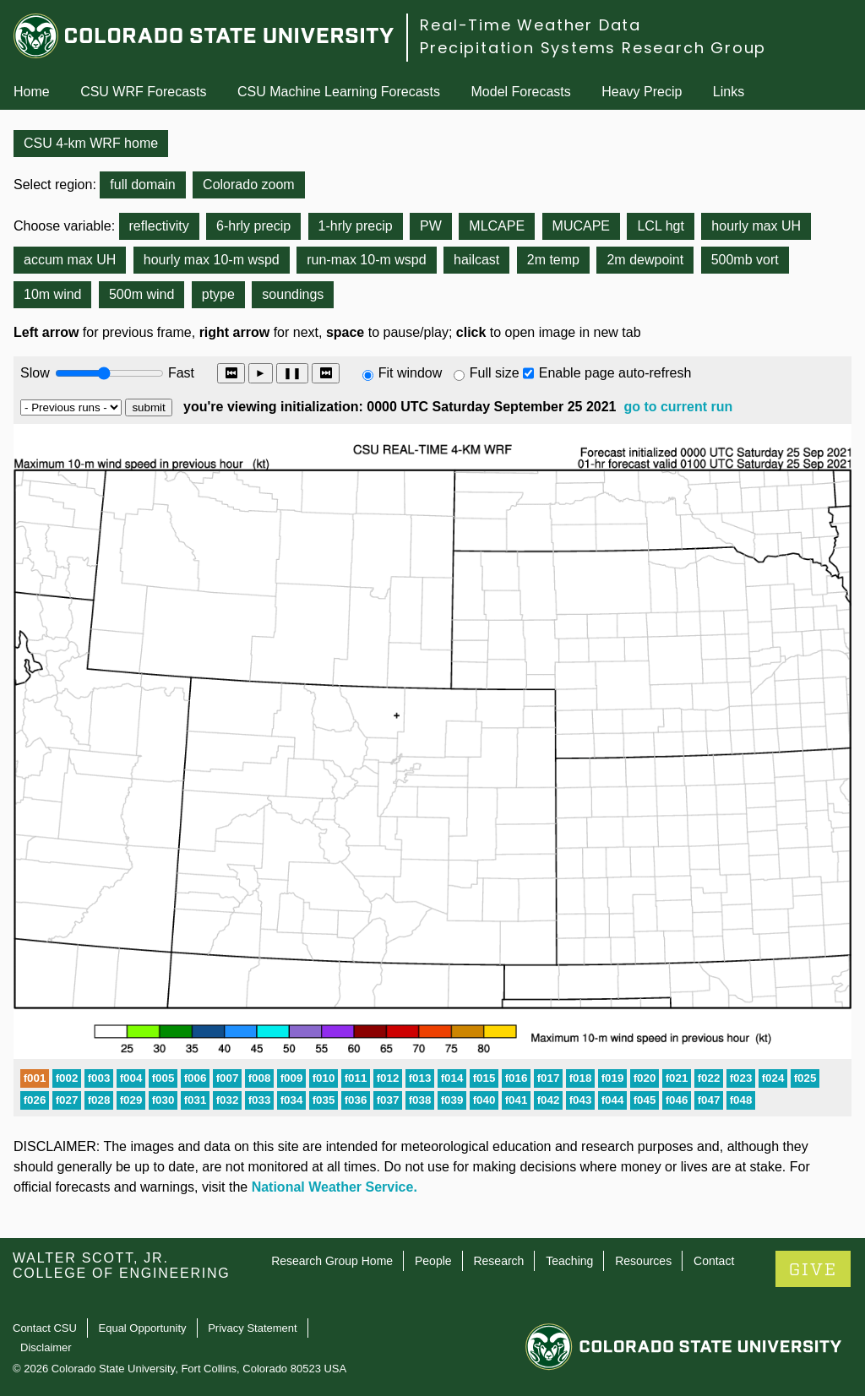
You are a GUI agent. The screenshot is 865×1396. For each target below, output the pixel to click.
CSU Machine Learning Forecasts (338, 91)
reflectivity (159, 226)
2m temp (553, 260)
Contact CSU (45, 1328)
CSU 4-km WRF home (91, 143)
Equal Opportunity (143, 1328)
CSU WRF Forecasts (143, 91)
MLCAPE (497, 226)
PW (431, 226)
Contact (714, 1261)
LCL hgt (660, 226)
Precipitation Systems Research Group (593, 47)
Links (728, 91)
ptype (218, 294)
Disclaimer (46, 1347)
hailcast (476, 260)
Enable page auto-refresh (615, 373)
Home (32, 91)
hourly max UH (756, 226)
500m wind (141, 294)
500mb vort (745, 260)
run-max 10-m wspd (366, 260)
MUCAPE (581, 226)
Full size (495, 373)
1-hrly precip (355, 226)
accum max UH (70, 260)
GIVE (813, 1269)
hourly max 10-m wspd (212, 260)
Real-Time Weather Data (530, 24)
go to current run (677, 406)
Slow (35, 373)
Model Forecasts (521, 91)
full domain (142, 184)
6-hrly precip (253, 226)
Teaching (569, 1261)
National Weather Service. (334, 1187)
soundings (293, 294)
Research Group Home (332, 1261)
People (433, 1261)
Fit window (410, 373)
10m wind (52, 294)
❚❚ (292, 373)
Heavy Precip (641, 91)
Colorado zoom (249, 184)
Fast (180, 373)
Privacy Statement (252, 1328)
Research (498, 1261)
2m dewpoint (645, 260)
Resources (643, 1261)
